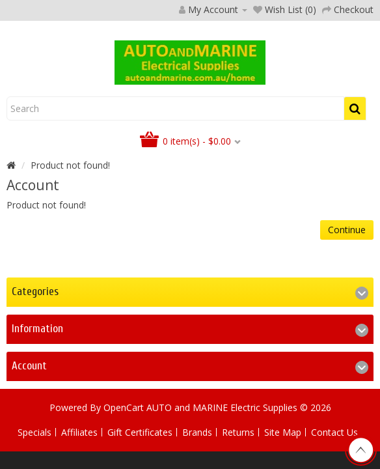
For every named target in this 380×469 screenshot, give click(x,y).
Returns (238, 432)
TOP (361, 450)
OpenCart (123, 407)
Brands (197, 432)
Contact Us (334, 432)
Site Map (282, 432)
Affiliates (79, 432)
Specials (34, 432)
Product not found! (70, 165)
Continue (347, 229)
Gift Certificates (139, 432)
